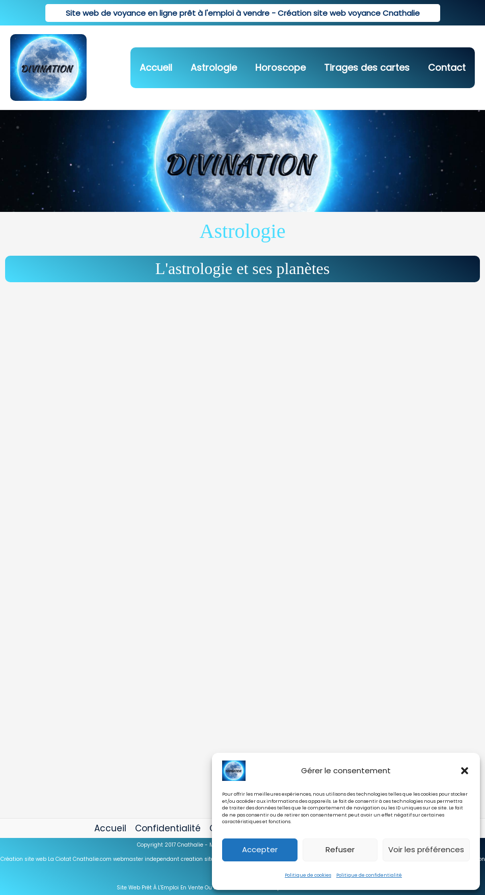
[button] (465, 771)
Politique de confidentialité (369, 875)
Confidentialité (168, 828)
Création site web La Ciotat (36, 859)
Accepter (260, 849)
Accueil (110, 828)
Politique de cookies (308, 875)
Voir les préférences (426, 849)
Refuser (340, 849)
